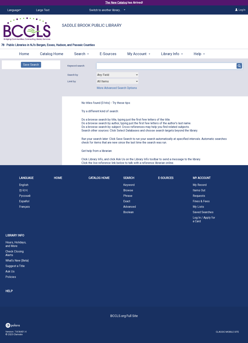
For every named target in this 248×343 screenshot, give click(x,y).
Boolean (128, 212)
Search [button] (81, 54)
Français (24, 206)
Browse (128, 190)
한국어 (23, 190)
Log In (242, 9)
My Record (200, 185)
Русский (24, 196)
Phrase (127, 196)
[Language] (13, 10)
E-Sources (108, 54)
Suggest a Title (15, 266)
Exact (126, 201)
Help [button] (199, 54)
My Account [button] (138, 54)
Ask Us (10, 271)
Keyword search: (76, 65)
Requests (199, 196)
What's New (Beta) (17, 260)
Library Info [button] (172, 54)
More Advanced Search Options (117, 88)
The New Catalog (116, 2)
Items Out (199, 190)
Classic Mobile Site (227, 331)
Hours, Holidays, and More (15, 244)
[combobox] (117, 74)
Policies (10, 277)
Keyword (129, 185)
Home (24, 54)
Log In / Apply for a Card (204, 219)
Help (9, 291)
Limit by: (72, 81)
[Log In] (236, 9)
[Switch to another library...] (106, 10)
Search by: (73, 74)
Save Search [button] (31, 64)
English (23, 185)
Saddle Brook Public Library (92, 25)
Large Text (42, 10)
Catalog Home (51, 54)
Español (24, 201)
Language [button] (26, 178)
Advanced (129, 206)
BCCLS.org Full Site (124, 316)
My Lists (198, 206)
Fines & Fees (201, 201)
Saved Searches (203, 212)
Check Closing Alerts (14, 253)
